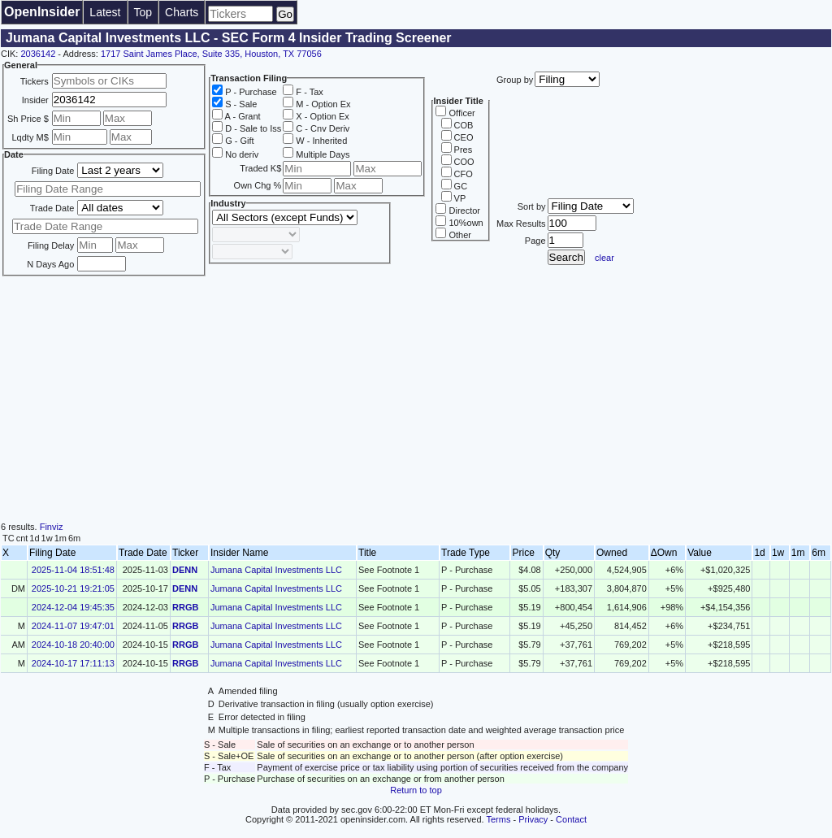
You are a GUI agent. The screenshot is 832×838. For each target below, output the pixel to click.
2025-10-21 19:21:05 (73, 588)
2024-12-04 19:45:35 (73, 607)
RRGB (185, 607)
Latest (104, 12)
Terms (499, 819)
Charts (181, 12)
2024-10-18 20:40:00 (73, 644)
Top (143, 12)
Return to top (416, 790)
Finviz (51, 527)
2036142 (37, 54)
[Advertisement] (416, 400)
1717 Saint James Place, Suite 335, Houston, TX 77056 (211, 54)
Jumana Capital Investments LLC (276, 570)
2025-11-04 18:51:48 (73, 570)
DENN (184, 570)
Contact (571, 819)
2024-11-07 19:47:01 (73, 626)
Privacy (533, 819)
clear (604, 258)
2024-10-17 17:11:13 (73, 663)
